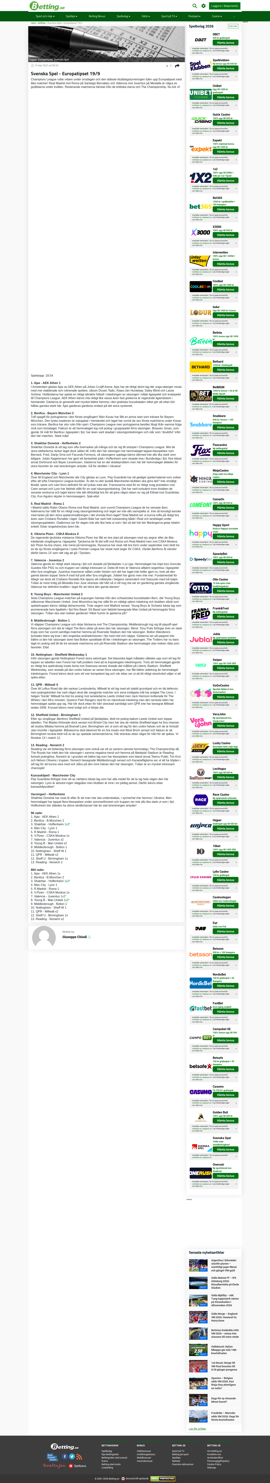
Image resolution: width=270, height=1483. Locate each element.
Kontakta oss (214, 1454)
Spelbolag (123, 16)
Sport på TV (169, 16)
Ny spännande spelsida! (224, 638)
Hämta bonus (225, 42)
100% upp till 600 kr (223, 772)
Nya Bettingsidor (110, 1454)
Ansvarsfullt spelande (135, 1478)
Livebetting (107, 1467)
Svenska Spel (61, 59)
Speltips (71, 16)
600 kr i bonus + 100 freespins (223, 421)
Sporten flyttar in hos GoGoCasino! (223, 691)
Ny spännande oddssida (224, 798)
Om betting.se (214, 1451)
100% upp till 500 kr (223, 118)
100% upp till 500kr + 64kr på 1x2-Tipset (223, 174)
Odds (146, 16)
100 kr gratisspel (221, 875)
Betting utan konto (111, 1464)
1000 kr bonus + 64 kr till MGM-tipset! (225, 392)
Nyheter (176, 1461)
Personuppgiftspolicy (218, 1461)
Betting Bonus (97, 16)
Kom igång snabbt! (222, 1007)
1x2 (66, 824)
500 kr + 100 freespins (224, 952)
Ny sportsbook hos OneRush (222, 1170)
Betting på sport (180, 1454)
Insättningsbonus (146, 1454)
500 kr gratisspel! (221, 38)
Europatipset (45, 59)
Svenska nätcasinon (182, 1464)
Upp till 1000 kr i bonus (224, 310)
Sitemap (211, 1467)
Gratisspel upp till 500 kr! (225, 824)
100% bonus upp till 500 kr (225, 1034)
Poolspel (194, 16)
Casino (217, 16)
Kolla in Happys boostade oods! (225, 530)
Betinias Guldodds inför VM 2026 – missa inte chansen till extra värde (225, 1333)
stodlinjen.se (197, 51)
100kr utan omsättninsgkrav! (221, 1143)
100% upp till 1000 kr (223, 285)
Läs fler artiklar (197, 1428)
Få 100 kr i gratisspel (223, 1090)
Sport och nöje (45, 16)
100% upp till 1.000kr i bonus (224, 257)
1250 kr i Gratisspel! (222, 365)
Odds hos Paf (219, 926)
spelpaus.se (206, 51)
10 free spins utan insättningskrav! (221, 585)
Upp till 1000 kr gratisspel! (220, 91)
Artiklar (41, 23)
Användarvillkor (215, 1457)
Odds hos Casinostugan (224, 901)
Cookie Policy (214, 1464)
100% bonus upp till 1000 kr (225, 338)
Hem (33, 23)
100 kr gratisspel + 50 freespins (223, 980)
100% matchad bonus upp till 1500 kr (223, 145)
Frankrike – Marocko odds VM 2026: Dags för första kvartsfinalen (225, 1416)
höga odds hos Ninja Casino (223, 476)
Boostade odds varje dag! (225, 746)
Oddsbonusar (144, 1451)
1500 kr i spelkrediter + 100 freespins (224, 203)
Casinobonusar (145, 1461)
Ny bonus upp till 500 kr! (225, 63)
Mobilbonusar (144, 1457)
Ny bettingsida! (220, 448)
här (201, 53)
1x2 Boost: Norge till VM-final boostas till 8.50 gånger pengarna (224, 1366)
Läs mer (233, 26)
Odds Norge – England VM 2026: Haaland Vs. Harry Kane (224, 1317)
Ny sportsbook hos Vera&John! (222, 719)
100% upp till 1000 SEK (224, 663)
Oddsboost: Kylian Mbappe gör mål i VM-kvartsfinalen (224, 1350)
